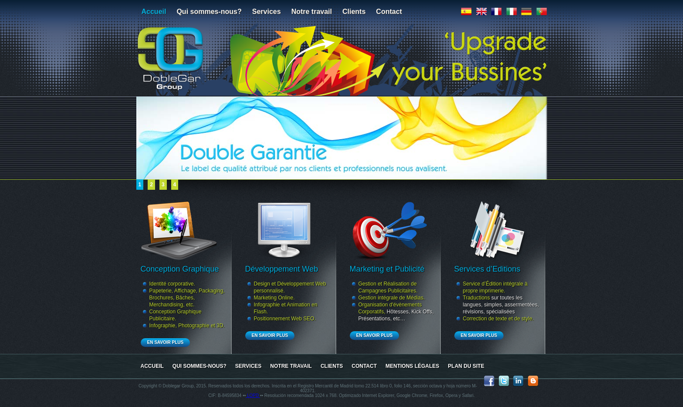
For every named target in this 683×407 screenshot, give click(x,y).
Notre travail (311, 11)
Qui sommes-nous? (208, 11)
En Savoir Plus (165, 342)
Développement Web (281, 269)
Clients (353, 11)
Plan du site (466, 366)
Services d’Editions (487, 269)
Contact (389, 11)
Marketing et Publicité (387, 269)
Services (266, 11)
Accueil (154, 11)
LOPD (253, 395)
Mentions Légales (412, 366)
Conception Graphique (180, 269)
